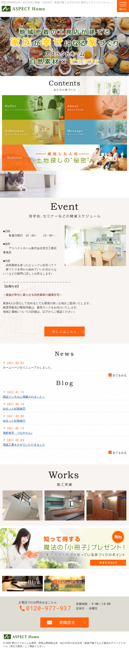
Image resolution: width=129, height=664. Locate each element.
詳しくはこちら (64, 331)
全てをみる (117, 375)
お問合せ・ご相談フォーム (64, 622)
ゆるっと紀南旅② (14, 408)
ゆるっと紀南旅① (14, 420)
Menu (123, 6)
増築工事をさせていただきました (24, 444)
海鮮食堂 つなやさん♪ (17, 432)
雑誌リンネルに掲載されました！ (24, 396)
